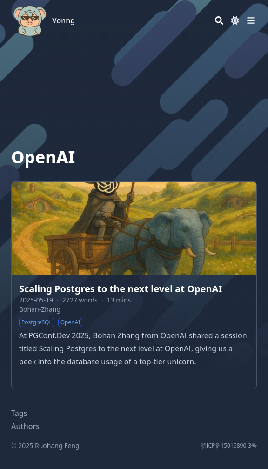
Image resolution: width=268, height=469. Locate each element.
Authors (25, 426)
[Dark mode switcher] (235, 20)
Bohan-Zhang (39, 309)
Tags (19, 413)
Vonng (63, 20)
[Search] (219, 20)
